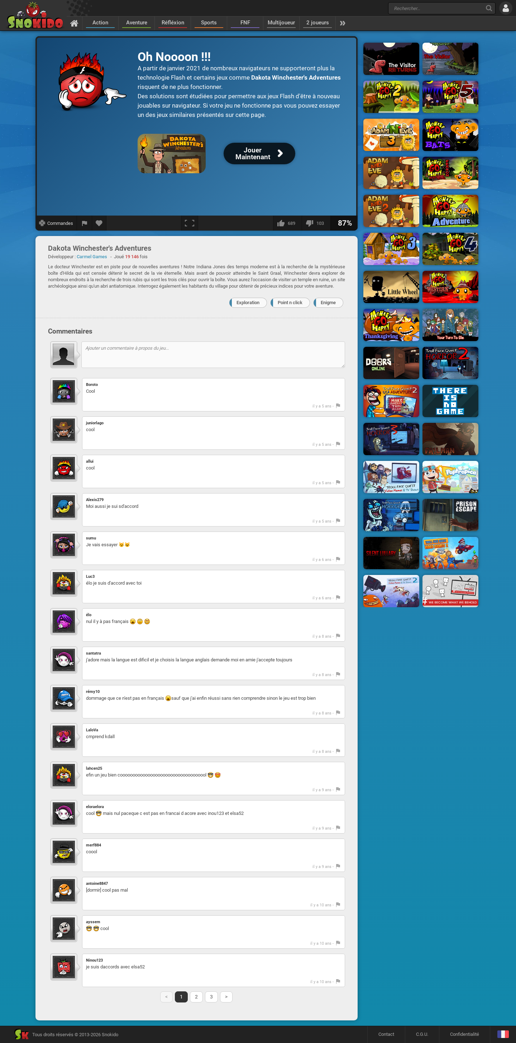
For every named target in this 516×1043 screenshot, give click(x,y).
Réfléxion (173, 22)
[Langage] (503, 1034)
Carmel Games (92, 256)
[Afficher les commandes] (56, 223)
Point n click (290, 302)
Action (100, 22)
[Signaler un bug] (84, 223)
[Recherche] (489, 8)
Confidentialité (464, 1034)
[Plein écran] (189, 223)
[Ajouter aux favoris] (99, 223)
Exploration (247, 302)
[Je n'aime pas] (316, 223)
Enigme (328, 302)
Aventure (136, 22)
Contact (386, 1034)
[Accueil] (74, 23)
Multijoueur (281, 22)
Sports (209, 22)
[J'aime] (287, 223)
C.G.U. (422, 1034)
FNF (245, 22)
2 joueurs (317, 22)
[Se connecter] (505, 8)
